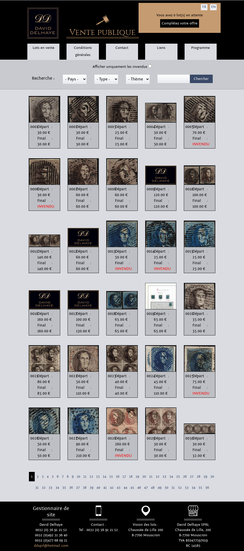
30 (212, 477)
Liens (161, 48)
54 (193, 488)
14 (104, 477)
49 (159, 488)
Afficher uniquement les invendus (120, 67)
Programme (200, 48)
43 (118, 488)
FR (204, 7)
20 (144, 477)
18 (131, 477)
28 (198, 477)
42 (112, 488)
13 (98, 477)
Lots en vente (43, 48)
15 (111, 477)
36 (71, 488)
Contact (121, 48)
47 (146, 488)
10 (78, 477)
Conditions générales (83, 51)
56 (207, 488)
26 (185, 477)
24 (171, 477)
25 (178, 477)
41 (105, 488)
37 (78, 488)
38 (85, 488)
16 (117, 477)
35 (64, 488)
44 (125, 488)
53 (187, 488)
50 (166, 488)
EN (213, 7)
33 (50, 488)
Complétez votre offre (179, 23)
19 (137, 477)
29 (205, 477)
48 (153, 488)
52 (180, 488)
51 (173, 488)
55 (200, 488)
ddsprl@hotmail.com (51, 546)
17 (124, 477)
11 (85, 477)
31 (37, 488)
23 (164, 477)
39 (91, 488)
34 (57, 488)
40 (98, 488)
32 (43, 488)
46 (139, 488)
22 (157, 477)
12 (91, 477)
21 (150, 477)
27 (192, 477)
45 (132, 488)
